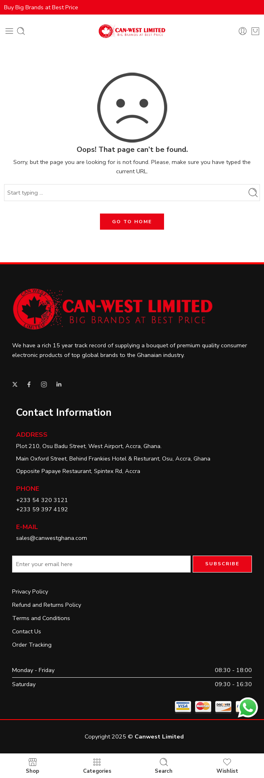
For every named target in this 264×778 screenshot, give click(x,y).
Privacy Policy (30, 591)
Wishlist (227, 765)
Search (164, 765)
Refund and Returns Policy (46, 605)
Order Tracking (32, 645)
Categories (97, 765)
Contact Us (26, 631)
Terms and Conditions (41, 618)
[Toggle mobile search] (21, 31)
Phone (27, 488)
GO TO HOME (132, 221)
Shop (32, 765)
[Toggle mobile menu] (9, 31)
